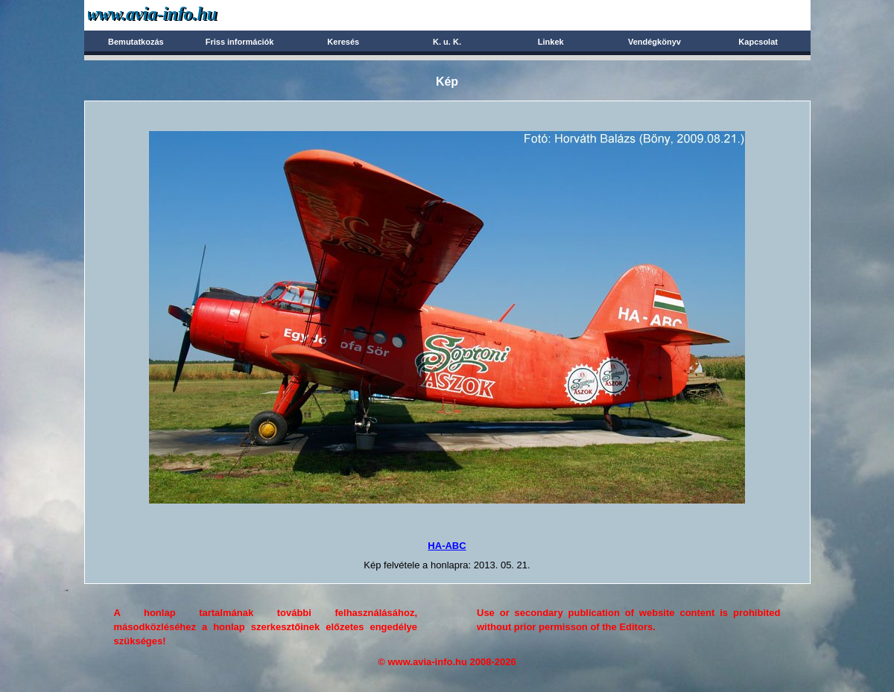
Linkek (551, 41)
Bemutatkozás (136, 41)
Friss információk (240, 41)
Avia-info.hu (178, 14)
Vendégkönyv (654, 41)
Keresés (343, 41)
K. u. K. (447, 41)
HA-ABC (447, 545)
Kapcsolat (758, 41)
